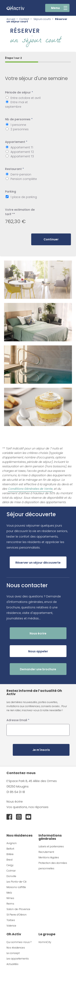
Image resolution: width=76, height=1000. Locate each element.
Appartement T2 (22, 152)
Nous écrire (14, 802)
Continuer (51, 239)
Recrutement (46, 852)
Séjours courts (42, 19)
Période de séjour (19, 92)
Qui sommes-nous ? (18, 942)
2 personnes (20, 129)
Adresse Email (17, 720)
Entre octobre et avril (26, 98)
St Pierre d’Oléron (16, 914)
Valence (11, 925)
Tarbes (10, 920)
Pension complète (24, 179)
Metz (9, 892)
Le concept (13, 953)
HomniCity (45, 942)
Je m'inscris (41, 750)
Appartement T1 (22, 147)
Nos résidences (15, 947)
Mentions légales (49, 857)
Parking (10, 191)
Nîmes (10, 898)
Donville (11, 876)
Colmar (11, 870)
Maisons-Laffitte (16, 887)
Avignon (11, 843)
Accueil (10, 19)
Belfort (10, 848)
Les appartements (17, 958)
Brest (9, 859)
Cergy (10, 865)
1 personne (18, 125)
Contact (24, 19)
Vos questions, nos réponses (27, 807)
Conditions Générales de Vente (30, 489)
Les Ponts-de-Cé (16, 881)
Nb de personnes (19, 119)
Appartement (16, 142)
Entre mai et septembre (16, 104)
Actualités (12, 964)
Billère (10, 854)
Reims (10, 903)
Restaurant (14, 169)
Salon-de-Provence (18, 909)
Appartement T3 (22, 156)
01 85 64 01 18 (15, 792)
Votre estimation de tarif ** (20, 212)
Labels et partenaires (51, 846)
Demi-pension (21, 174)
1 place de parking (24, 197)
